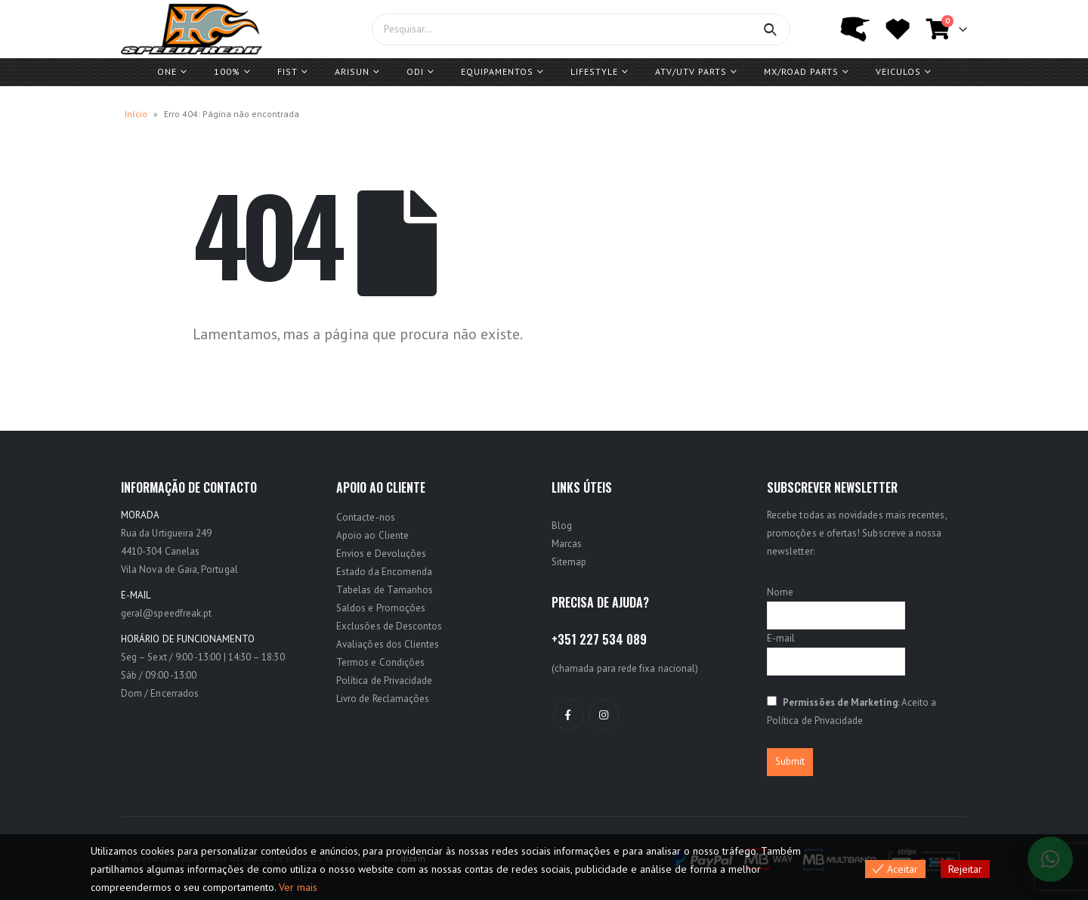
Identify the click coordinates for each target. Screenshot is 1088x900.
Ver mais (298, 887)
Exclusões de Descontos (389, 626)
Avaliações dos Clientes (388, 644)
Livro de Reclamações (382, 698)
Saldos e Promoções (380, 608)
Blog (562, 525)
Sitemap (569, 561)
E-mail (781, 638)
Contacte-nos (365, 517)
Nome (780, 592)
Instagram (604, 715)
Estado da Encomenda (384, 571)
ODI (415, 71)
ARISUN (352, 71)
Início (136, 113)
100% (227, 71)
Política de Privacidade (384, 680)
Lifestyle (594, 71)
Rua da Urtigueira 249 (166, 533)
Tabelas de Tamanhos (384, 589)
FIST (287, 71)
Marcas (567, 543)
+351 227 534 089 (599, 639)
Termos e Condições (380, 662)
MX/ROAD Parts (801, 71)
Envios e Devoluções (381, 553)
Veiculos (898, 71)
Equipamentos (497, 71)
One (167, 71)
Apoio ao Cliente (372, 535)
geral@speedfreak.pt (166, 613)
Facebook (568, 715)
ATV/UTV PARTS (691, 71)
